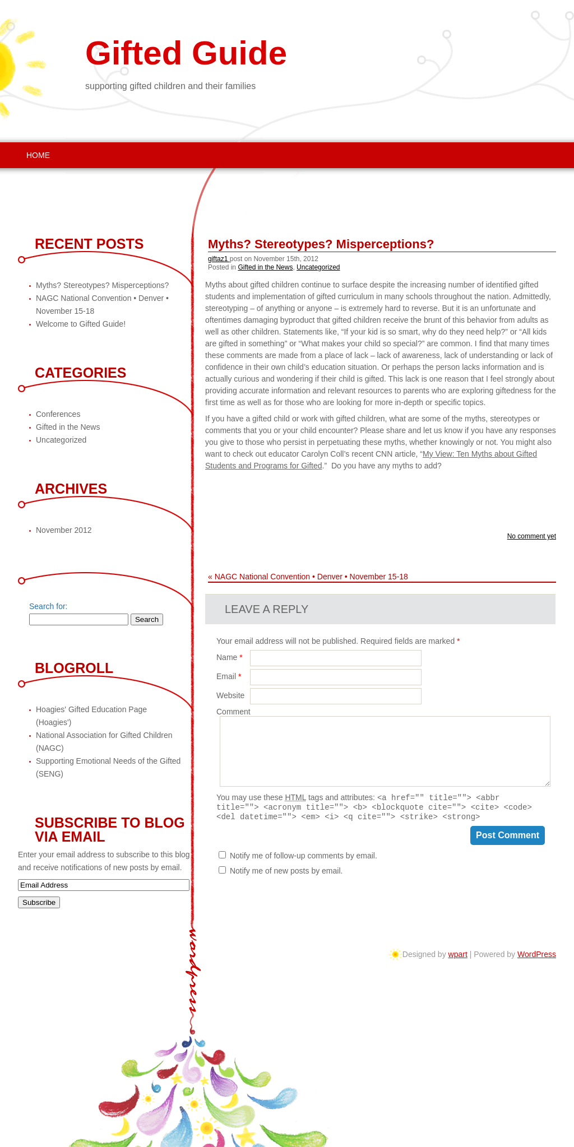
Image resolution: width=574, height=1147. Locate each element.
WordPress (536, 954)
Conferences (58, 414)
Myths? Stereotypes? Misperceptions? (321, 244)
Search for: (48, 606)
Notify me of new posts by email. (286, 874)
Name (229, 657)
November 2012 (64, 530)
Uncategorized (318, 267)
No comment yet (531, 536)
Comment (233, 711)
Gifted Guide (186, 53)
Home (38, 155)
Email (228, 676)
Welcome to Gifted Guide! (81, 323)
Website (230, 695)
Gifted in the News (265, 267)
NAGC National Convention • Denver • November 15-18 (311, 576)
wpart (457, 954)
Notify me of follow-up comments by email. (303, 859)
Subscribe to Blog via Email (110, 829)
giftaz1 (219, 259)
